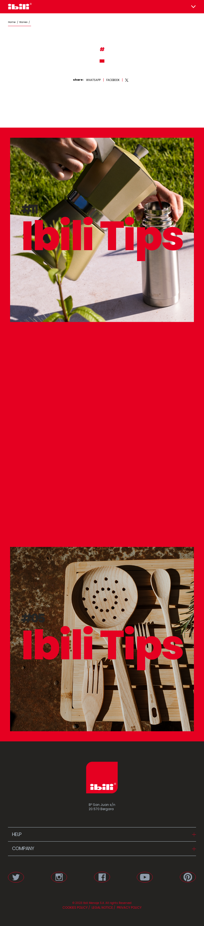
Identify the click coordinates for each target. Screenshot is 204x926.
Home (12, 22)
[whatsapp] (93, 80)
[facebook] (113, 80)
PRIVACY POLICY (129, 907)
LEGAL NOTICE (102, 907)
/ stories (21, 22)
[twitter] (126, 80)
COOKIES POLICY (75, 907)
